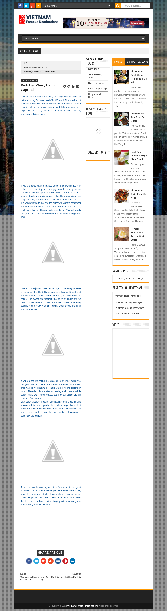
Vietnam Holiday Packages (130, 303)
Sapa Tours (93, 69)
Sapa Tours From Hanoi (127, 313)
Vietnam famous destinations (130, 308)
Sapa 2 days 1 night (98, 88)
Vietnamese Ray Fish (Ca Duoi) (137, 117)
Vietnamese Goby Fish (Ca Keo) (138, 194)
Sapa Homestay (96, 83)
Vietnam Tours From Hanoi (128, 296)
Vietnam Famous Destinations (82, 606)
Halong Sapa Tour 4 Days (130, 278)
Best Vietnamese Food (97, 111)
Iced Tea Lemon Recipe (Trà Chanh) (139, 155)
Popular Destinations (35, 67)
